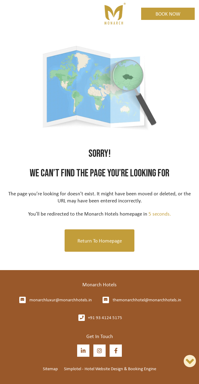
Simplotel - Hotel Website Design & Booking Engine (110, 368)
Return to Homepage (99, 240)
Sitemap (50, 368)
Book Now (168, 13)
